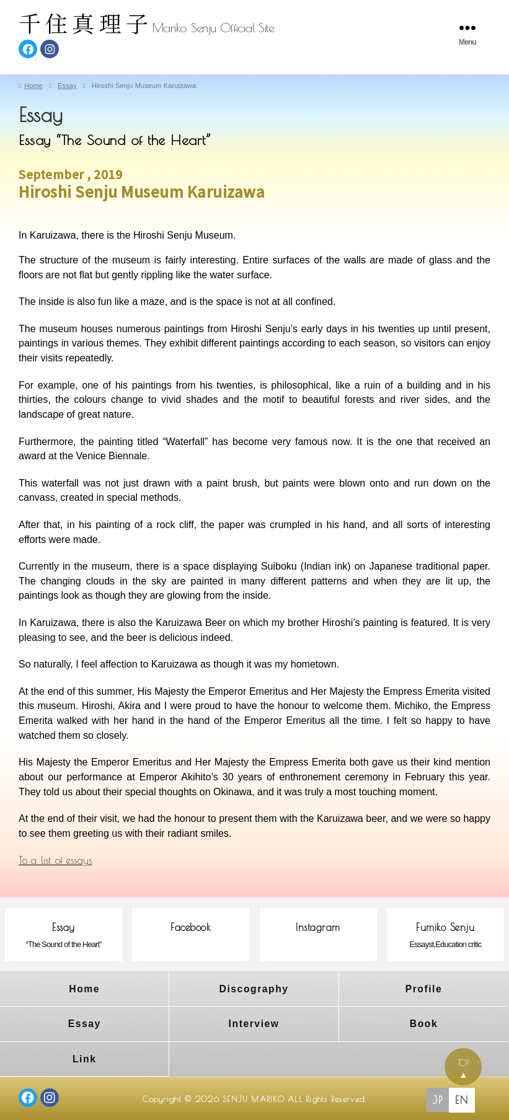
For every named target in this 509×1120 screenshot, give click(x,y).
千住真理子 (86, 22)
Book (424, 1022)
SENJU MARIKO (253, 1096)
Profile (423, 988)
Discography (254, 988)
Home (84, 988)
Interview (253, 1022)
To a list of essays (55, 860)
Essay (84, 1022)
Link (84, 1056)
